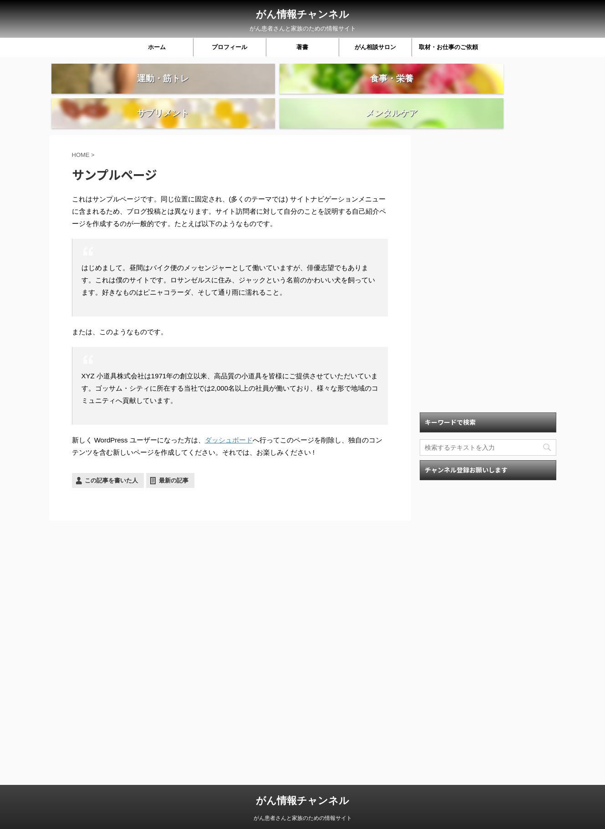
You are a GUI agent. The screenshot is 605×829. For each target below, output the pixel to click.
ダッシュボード (229, 421)
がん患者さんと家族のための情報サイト (303, 811)
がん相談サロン (375, 47)
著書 (302, 47)
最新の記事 (173, 461)
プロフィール (229, 47)
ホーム (157, 47)
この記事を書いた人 (111, 461)
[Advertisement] (488, 252)
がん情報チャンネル (302, 14)
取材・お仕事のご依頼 (448, 47)
